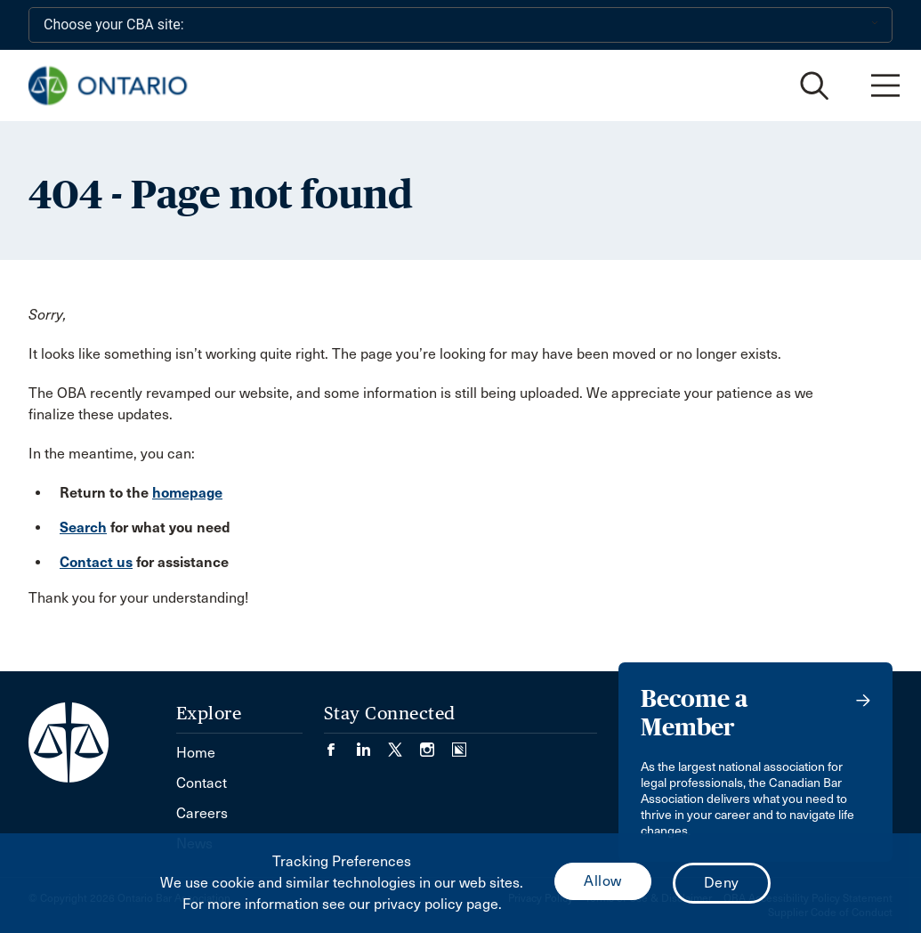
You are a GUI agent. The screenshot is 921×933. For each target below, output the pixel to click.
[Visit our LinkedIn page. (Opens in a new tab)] (372, 743)
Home (195, 752)
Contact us (96, 562)
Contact (201, 783)
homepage (187, 492)
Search (83, 527)
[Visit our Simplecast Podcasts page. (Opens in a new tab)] (459, 743)
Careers (202, 813)
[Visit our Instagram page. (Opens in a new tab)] (436, 743)
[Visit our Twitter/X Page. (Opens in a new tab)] (404, 743)
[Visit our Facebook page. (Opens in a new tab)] (340, 743)
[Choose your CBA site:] (460, 25)
